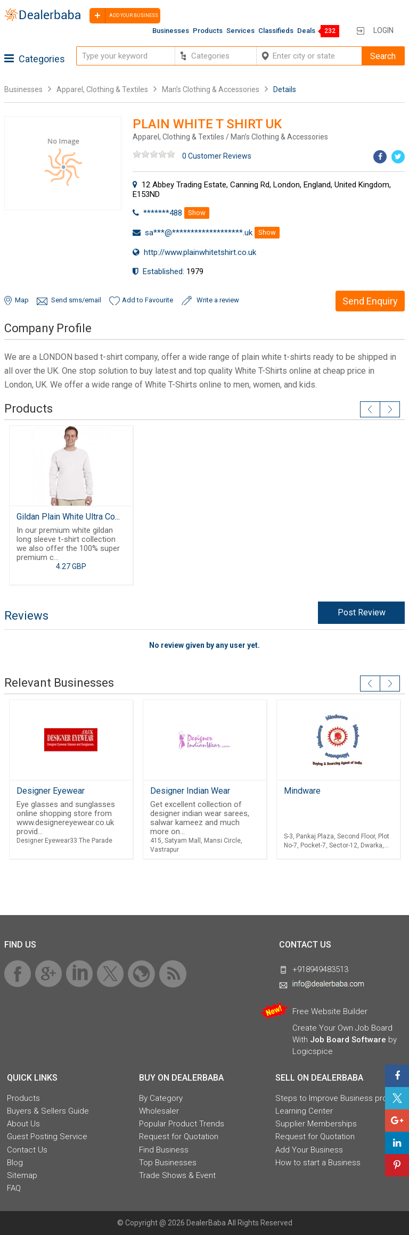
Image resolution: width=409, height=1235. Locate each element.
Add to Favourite (147, 300)
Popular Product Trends (181, 1124)
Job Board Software (348, 1039)
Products (208, 31)
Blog (15, 1162)
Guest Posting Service (47, 1136)
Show (197, 213)
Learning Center (304, 1111)
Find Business (164, 1150)
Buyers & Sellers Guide (48, 1111)
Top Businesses (168, 1162)
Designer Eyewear (51, 791)
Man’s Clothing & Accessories (211, 89)
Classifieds (275, 31)
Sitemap (22, 1175)
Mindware (302, 791)
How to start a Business (318, 1162)
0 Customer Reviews (216, 156)
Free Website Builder (329, 1011)
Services (240, 31)
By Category (161, 1098)
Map (22, 300)
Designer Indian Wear (190, 791)
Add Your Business (309, 1150)
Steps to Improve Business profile (336, 1098)
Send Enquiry (370, 301)
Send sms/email (76, 300)
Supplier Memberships (316, 1124)
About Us (23, 1124)
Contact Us (27, 1150)
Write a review (218, 300)
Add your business (123, 15)
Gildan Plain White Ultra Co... (68, 517)
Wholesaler (159, 1111)
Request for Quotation (178, 1136)
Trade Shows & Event (177, 1175)
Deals (306, 31)
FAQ (14, 1188)
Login (383, 30)
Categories (34, 58)
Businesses (170, 31)
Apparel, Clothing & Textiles (102, 89)
